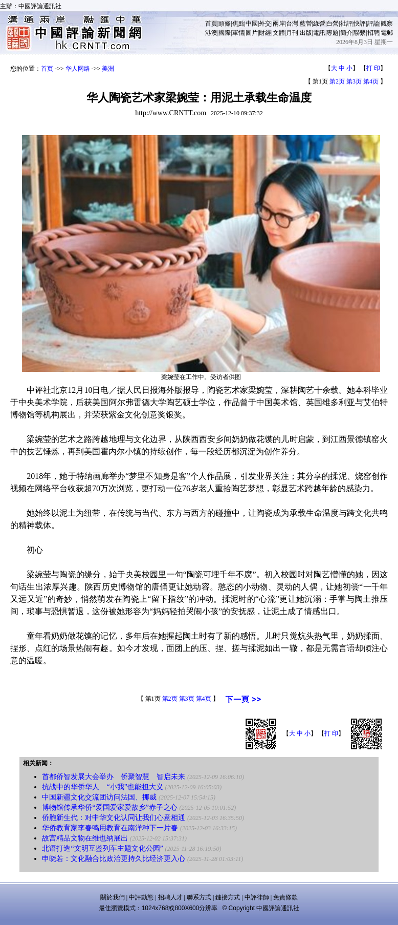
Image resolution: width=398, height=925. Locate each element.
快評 (359, 23)
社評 (346, 23)
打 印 (373, 68)
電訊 (319, 32)
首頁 (211, 23)
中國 (252, 23)
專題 (332, 32)
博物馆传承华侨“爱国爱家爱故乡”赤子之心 (109, 807)
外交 (265, 23)
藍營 (306, 23)
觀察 (387, 23)
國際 (224, 32)
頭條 (224, 23)
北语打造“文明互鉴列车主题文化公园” (102, 848)
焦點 (238, 23)
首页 (47, 68)
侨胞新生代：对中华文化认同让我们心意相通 (113, 818)
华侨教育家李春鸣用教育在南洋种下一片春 (110, 828)
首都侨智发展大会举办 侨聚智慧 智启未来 (113, 777)
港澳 (211, 32)
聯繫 (359, 32)
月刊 (292, 32)
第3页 (354, 81)
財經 (265, 32)
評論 (373, 23)
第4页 (371, 81)
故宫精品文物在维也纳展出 (85, 838)
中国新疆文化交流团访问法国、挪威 (99, 797)
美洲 (108, 68)
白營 (332, 23)
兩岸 (279, 23)
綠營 (319, 23)
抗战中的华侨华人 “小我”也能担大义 (102, 787)
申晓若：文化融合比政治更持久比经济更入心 (113, 859)
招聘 (373, 32)
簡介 (346, 32)
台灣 (292, 23)
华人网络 (77, 68)
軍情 (238, 32)
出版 (306, 32)
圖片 (252, 32)
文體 (279, 32)
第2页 (337, 81)
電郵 (387, 32)
